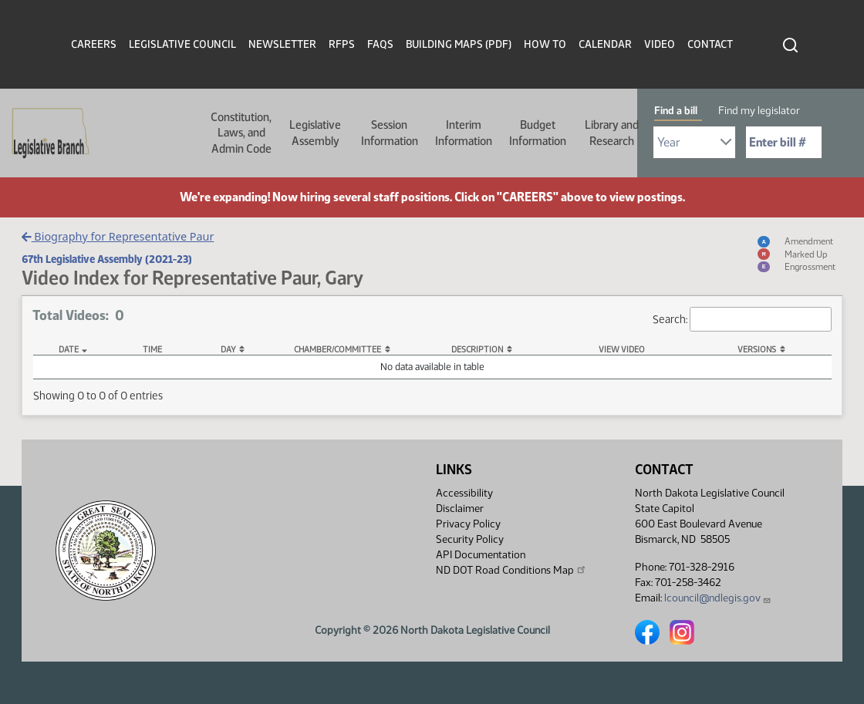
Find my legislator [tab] (759, 110)
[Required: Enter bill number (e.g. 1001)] (783, 142)
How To (545, 44)
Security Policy (470, 539)
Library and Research (612, 132)
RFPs (342, 44)
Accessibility (464, 493)
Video (659, 44)
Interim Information (463, 132)
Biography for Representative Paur (118, 236)
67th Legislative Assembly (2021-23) (107, 259)
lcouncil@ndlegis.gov (717, 598)
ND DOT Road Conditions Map (511, 570)
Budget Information (537, 132)
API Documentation (480, 554)
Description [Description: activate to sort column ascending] (477, 350)
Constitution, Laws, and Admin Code (241, 133)
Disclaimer (460, 508)
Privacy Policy (468, 524)
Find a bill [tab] (675, 110)
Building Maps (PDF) (458, 44)
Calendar (605, 44)
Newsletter (282, 44)
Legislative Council (182, 44)
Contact (710, 44)
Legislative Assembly (315, 132)
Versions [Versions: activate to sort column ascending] (756, 350)
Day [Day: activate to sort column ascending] (228, 350)
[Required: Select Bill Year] (694, 142)
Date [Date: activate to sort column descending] (69, 350)
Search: (742, 319)
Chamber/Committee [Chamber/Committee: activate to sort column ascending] (337, 350)
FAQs (380, 44)
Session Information (389, 132)
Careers (93, 44)
